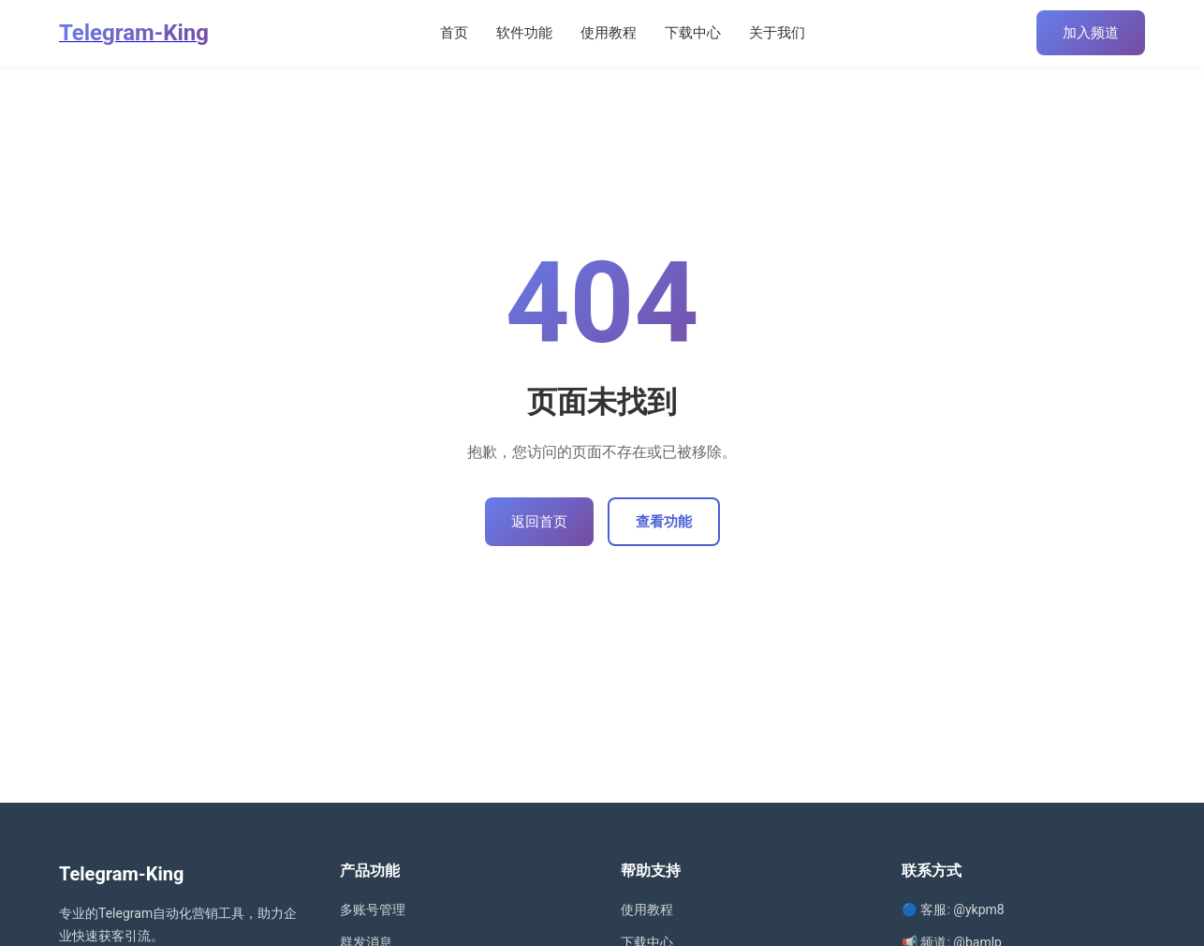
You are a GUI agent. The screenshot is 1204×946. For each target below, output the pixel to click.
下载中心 (693, 32)
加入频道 (1091, 32)
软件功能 (524, 32)
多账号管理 (372, 909)
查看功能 (664, 521)
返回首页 (539, 521)
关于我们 (777, 32)
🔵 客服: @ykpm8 (953, 909)
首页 (454, 32)
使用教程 (608, 32)
